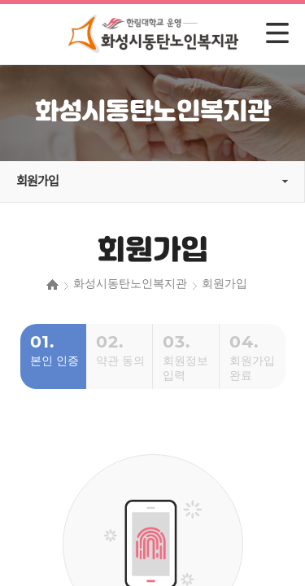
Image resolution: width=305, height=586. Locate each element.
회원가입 (37, 181)
